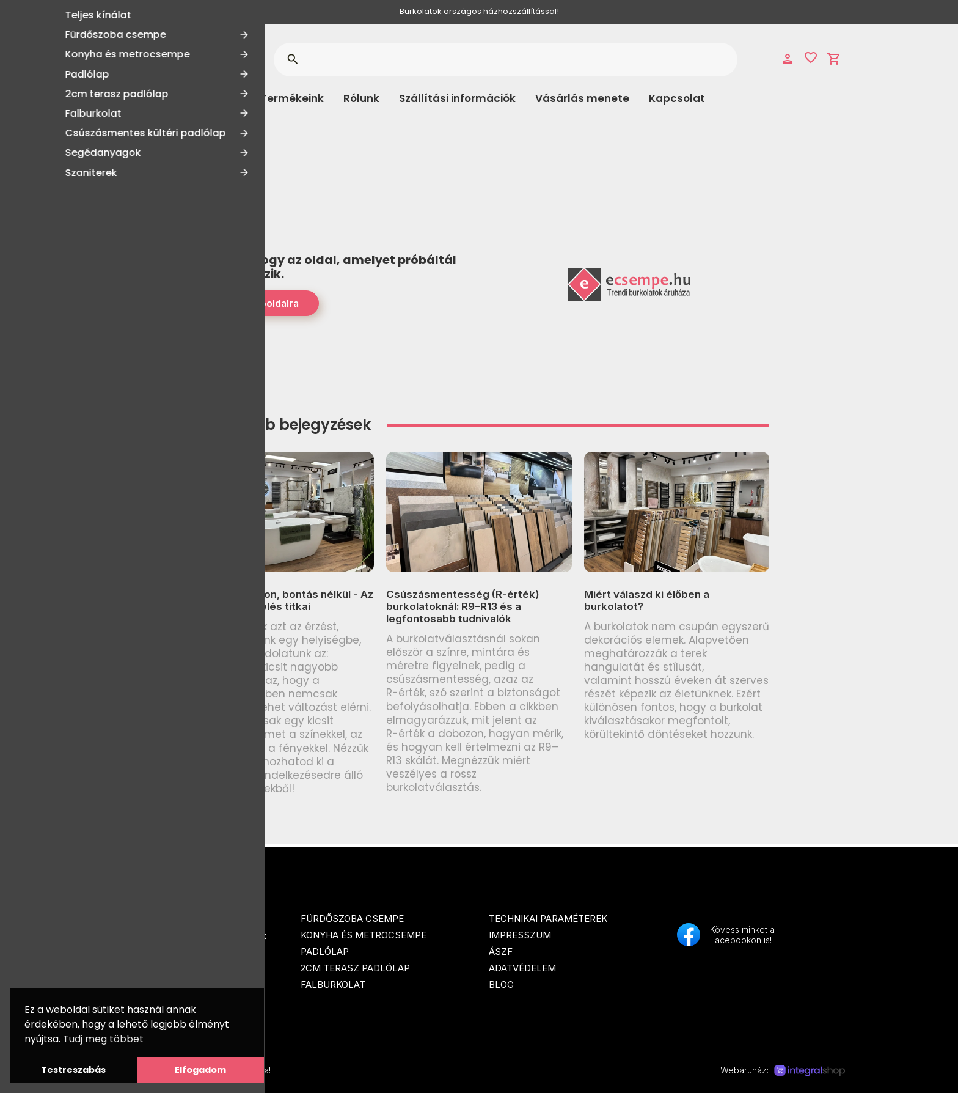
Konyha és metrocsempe (363, 935)
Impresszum (520, 935)
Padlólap (325, 951)
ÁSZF (501, 951)
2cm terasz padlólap (355, 968)
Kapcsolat (677, 98)
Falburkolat (333, 984)
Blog (501, 984)
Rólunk (361, 98)
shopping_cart (834, 58)
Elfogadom (200, 1070)
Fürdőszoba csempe (352, 918)
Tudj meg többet (103, 1039)
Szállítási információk (457, 98)
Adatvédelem (522, 968)
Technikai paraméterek (548, 918)
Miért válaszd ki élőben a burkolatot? (646, 600)
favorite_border (810, 57)
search (292, 59)
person (787, 58)
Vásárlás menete (582, 98)
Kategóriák (161, 98)
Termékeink (292, 98)
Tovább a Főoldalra (254, 303)
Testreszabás (73, 1070)
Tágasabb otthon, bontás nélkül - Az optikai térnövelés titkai (281, 600)
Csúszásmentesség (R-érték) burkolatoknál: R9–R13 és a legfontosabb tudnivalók (462, 606)
